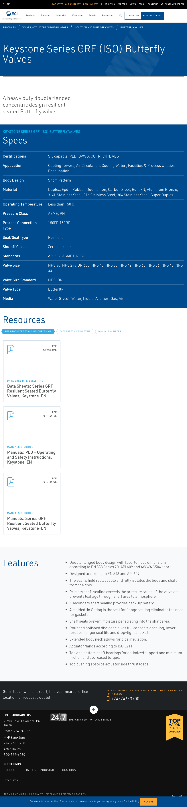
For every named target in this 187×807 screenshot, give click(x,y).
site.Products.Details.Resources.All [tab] (28, 331)
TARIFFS (81, 794)
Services (29, 770)
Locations (68, 770)
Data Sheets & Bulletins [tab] (75, 331)
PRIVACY (38, 794)
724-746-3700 (123, 698)
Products (9, 27)
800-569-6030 (14, 754)
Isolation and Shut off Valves (94, 27)
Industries (48, 770)
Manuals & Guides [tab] (109, 331)
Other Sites (11, 780)
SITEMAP (68, 794)
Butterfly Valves (131, 27)
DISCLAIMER (53, 794)
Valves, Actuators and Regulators (45, 27)
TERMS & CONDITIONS (17, 794)
